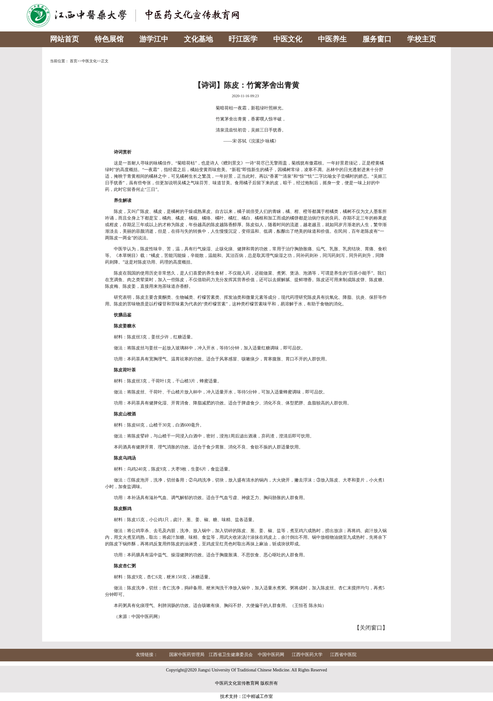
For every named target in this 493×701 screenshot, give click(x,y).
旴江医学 (243, 39)
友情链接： (147, 654)
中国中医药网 (271, 654)
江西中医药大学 (307, 654)
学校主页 (421, 39)
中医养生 (332, 39)
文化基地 (198, 39)
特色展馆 (109, 39)
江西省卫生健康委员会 (231, 654)
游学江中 (153, 39)
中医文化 (287, 39)
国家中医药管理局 (186, 654)
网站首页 (64, 39)
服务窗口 (377, 39)
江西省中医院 (343, 654)
